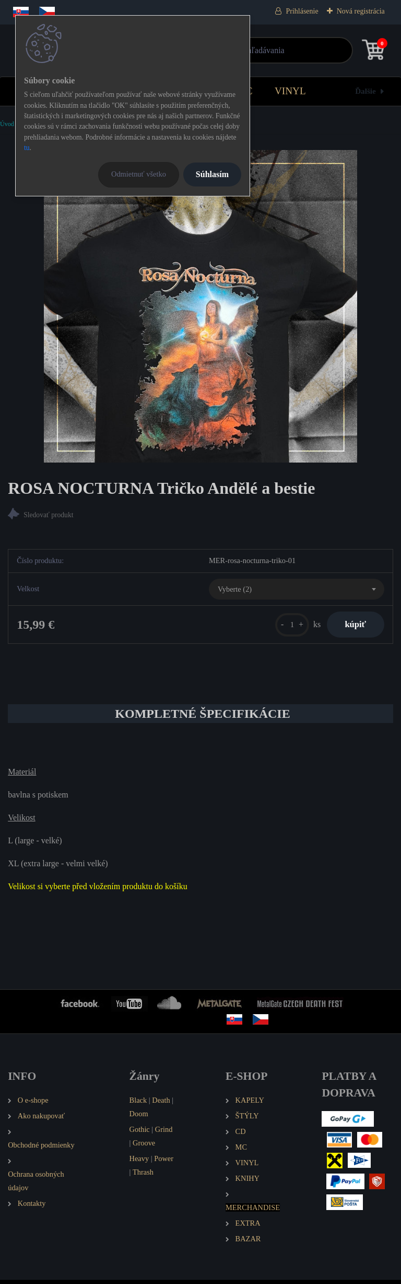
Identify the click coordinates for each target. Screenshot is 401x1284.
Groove (144, 1146)
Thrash (143, 1175)
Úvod (7, 124)
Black (138, 1104)
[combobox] (296, 590)
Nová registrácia (361, 11)
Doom (138, 1117)
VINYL (290, 90)
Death (161, 1104)
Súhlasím (212, 174)
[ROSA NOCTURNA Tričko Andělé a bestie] (200, 306)
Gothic (139, 1133)
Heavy (139, 1162)
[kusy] (285, 626)
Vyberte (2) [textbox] (235, 590)
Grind (164, 1133)
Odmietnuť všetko (138, 174)
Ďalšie (365, 90)
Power (163, 1162)
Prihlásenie (302, 11)
